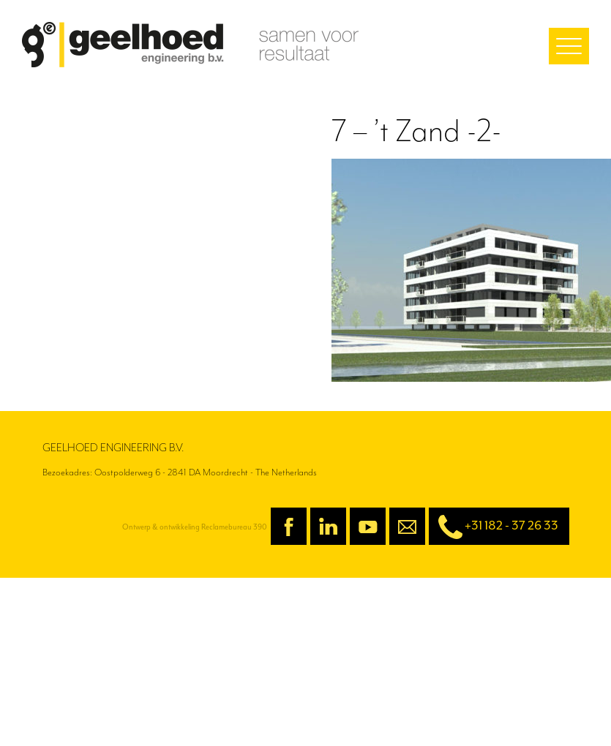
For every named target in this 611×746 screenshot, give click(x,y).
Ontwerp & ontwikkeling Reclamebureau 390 (194, 527)
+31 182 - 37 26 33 (493, 527)
